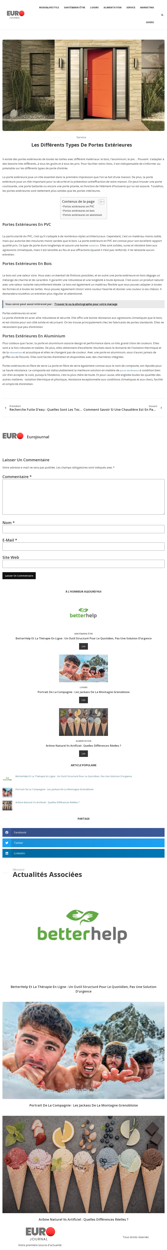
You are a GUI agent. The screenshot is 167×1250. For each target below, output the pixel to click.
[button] (162, 15)
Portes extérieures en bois (79, 210)
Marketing (147, 7)
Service (130, 7)
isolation (94, 245)
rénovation (15, 352)
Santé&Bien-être (74, 7)
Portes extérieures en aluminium (82, 215)
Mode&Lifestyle (49, 7)
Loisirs (94, 7)
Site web (10, 557)
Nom (8, 522)
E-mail (9, 539)
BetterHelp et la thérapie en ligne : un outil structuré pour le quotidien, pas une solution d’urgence (83, 638)
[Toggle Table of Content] (100, 201)
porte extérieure (129, 370)
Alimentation (112, 7)
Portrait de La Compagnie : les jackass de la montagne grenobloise (84, 692)
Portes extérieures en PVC (78, 206)
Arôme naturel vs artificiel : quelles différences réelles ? (83, 745)
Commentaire (17, 476)
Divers (150, 22)
